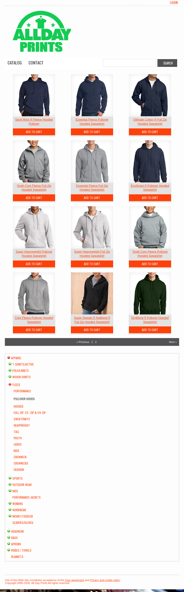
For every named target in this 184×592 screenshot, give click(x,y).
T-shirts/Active (23, 364)
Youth (18, 438)
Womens (17, 504)
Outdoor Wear (22, 485)
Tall (16, 432)
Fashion (19, 469)
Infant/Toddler (22, 516)
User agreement (74, 580)
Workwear (19, 510)
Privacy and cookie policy (105, 580)
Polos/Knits (20, 370)
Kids (16, 450)
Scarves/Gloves (22, 522)
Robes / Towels (21, 550)
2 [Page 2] (96, 342)
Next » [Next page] (173, 342)
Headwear (17, 531)
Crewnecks (21, 463)
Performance (22, 391)
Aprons (16, 544)
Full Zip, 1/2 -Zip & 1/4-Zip (30, 413)
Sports (17, 478)
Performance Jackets (26, 497)
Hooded (18, 406)
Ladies (18, 444)
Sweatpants (22, 419)
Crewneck (20, 457)
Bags (14, 538)
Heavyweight (22, 425)
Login (174, 2)
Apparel (16, 358)
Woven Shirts (21, 377)
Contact (36, 63)
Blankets (17, 557)
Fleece (16, 385)
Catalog (15, 63)
